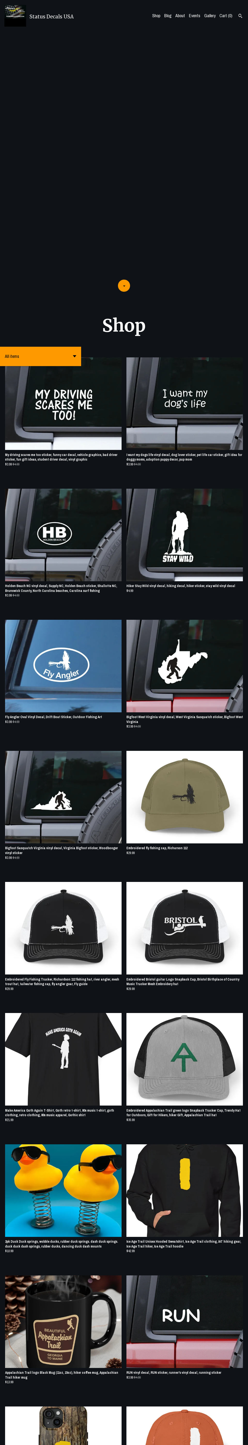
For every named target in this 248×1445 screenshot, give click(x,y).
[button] (40, 109)
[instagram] (242, 1437)
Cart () (225, 16)
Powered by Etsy (51, 1437)
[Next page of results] (153, 1424)
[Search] (240, 16)
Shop (156, 16)
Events (194, 16)
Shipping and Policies (192, 1437)
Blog (167, 16)
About (180, 16)
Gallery (210, 16)
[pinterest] (234, 1437)
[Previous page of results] (95, 1424)
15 (147, 1424)
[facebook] (217, 1437)
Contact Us (165, 1437)
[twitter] (226, 1437)
